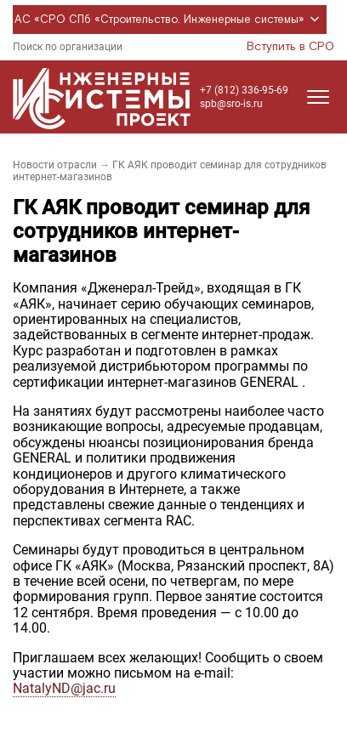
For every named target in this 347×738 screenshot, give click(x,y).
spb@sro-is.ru (231, 104)
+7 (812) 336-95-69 (244, 90)
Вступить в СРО (290, 46)
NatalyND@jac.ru (64, 688)
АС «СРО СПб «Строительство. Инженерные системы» (169, 19)
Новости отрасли (55, 165)
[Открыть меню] (317, 97)
